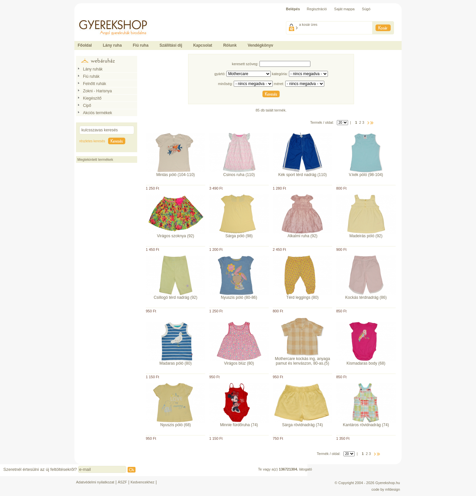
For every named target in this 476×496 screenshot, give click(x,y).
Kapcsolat (202, 45)
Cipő (87, 105)
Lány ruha (112, 45)
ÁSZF (122, 482)
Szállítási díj (170, 45)
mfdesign (392, 489)
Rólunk (230, 45)
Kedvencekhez (142, 482)
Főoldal (85, 45)
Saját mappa (344, 9)
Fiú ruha (140, 45)
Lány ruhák (92, 69)
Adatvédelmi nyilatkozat (95, 482)
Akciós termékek (97, 113)
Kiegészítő (92, 98)
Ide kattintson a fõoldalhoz (95, 17)
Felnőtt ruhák (94, 83)
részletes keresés (92, 141)
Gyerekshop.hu (387, 483)
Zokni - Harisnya (97, 91)
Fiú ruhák (91, 76)
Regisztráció (317, 9)
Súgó (366, 9)
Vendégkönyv (260, 45)
